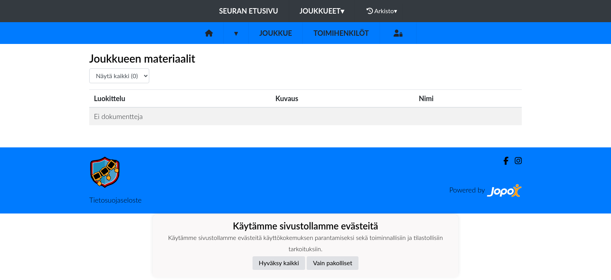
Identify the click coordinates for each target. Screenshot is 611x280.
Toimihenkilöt (341, 33)
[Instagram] (515, 161)
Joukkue (275, 33)
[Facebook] (503, 161)
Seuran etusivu (248, 11)
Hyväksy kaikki (279, 262)
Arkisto (382, 11)
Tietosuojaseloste (115, 200)
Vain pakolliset (332, 262)
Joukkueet (322, 11)
